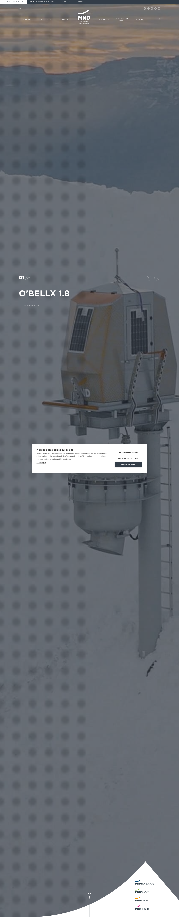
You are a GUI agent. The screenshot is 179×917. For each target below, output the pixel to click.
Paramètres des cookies (128, 452)
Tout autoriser (128, 465)
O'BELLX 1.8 (44, 294)
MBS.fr (80, 1)
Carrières (66, 1)
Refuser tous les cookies (128, 458)
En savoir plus (41, 462)
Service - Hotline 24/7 (13, 1)
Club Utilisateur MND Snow (42, 1)
